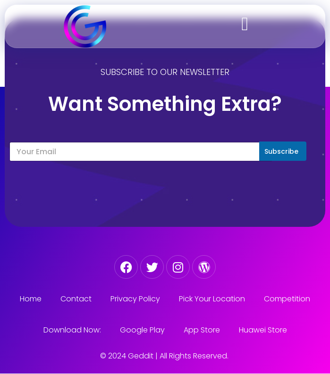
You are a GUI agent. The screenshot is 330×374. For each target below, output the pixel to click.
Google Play (142, 329)
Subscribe (281, 151)
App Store (202, 329)
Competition (287, 298)
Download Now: (72, 329)
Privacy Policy (135, 298)
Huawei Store (263, 329)
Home (31, 298)
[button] (245, 24)
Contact (76, 298)
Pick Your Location (212, 298)
